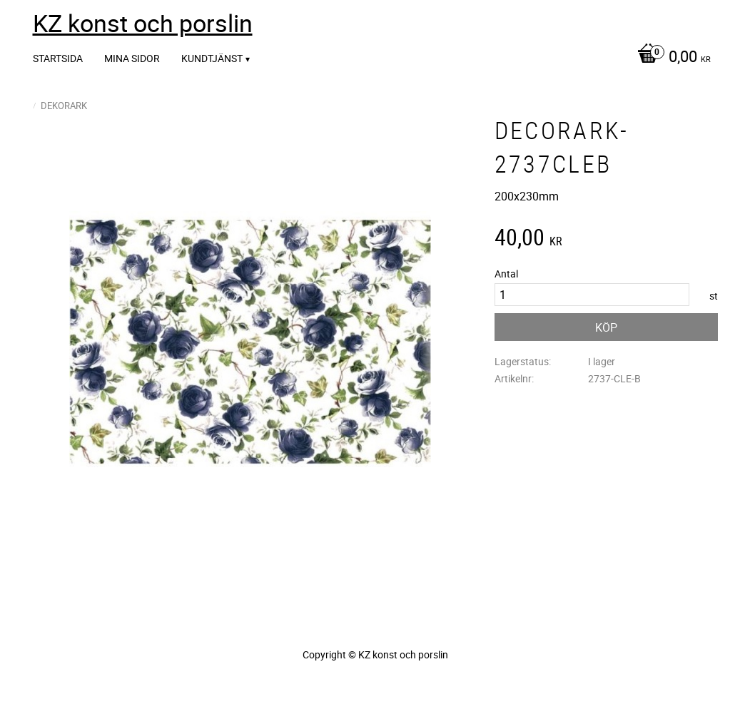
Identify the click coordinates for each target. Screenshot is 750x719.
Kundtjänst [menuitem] (212, 58)
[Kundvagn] (670, 58)
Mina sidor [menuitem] (132, 58)
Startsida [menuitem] (58, 58)
